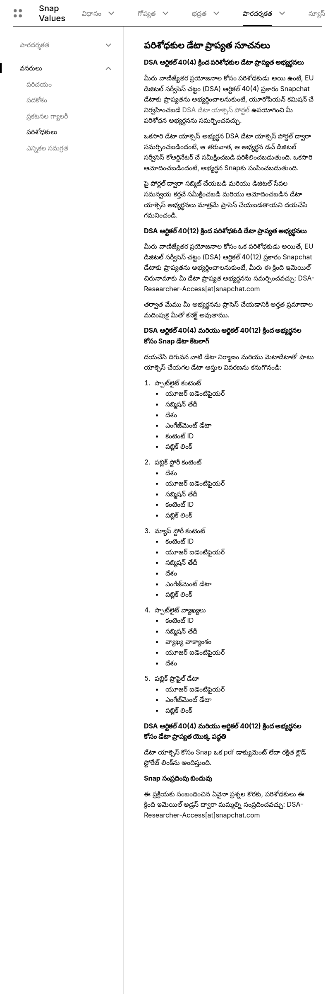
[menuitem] (65, 45)
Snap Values (52, 13)
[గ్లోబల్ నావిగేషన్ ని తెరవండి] (18, 13)
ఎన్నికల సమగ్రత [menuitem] (47, 148)
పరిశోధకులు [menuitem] (41, 132)
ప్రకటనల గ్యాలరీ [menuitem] (47, 116)
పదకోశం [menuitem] (36, 100)
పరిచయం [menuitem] (39, 84)
